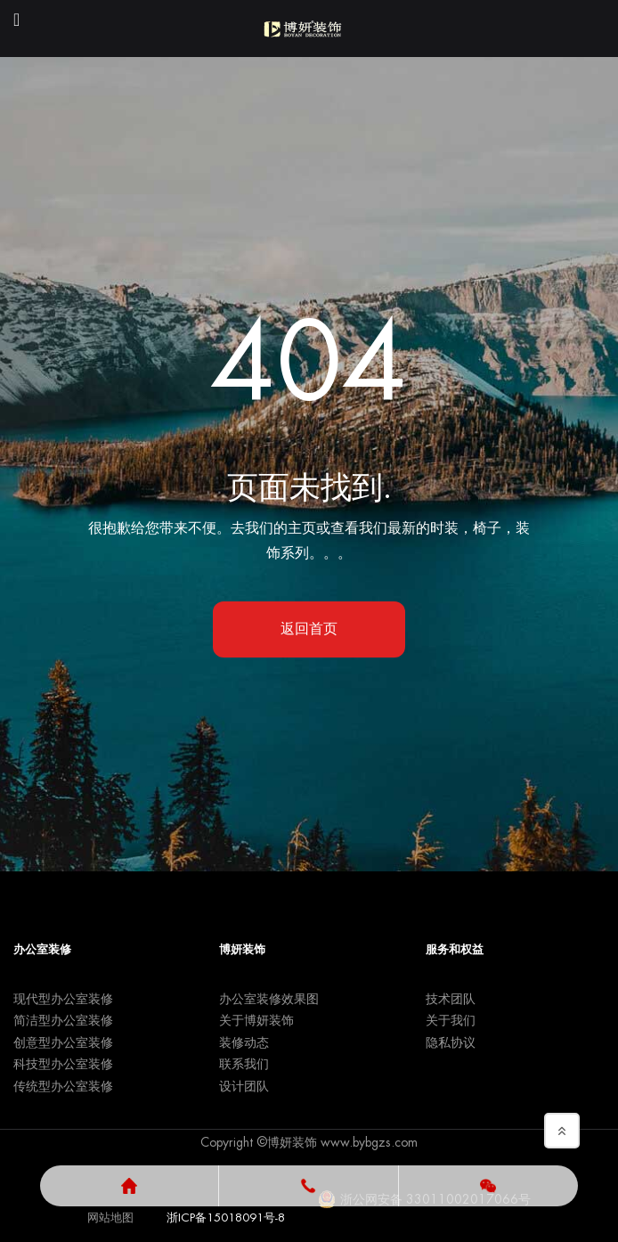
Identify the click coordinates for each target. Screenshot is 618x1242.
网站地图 (110, 1217)
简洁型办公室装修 (63, 1020)
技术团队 (451, 999)
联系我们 (244, 1064)
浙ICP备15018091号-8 (226, 1217)
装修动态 (244, 1042)
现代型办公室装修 (63, 999)
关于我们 (451, 1020)
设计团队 (244, 1086)
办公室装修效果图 (269, 999)
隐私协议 (451, 1042)
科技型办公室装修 (63, 1064)
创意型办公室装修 (63, 1042)
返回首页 (309, 629)
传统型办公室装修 (63, 1086)
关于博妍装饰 (256, 1020)
